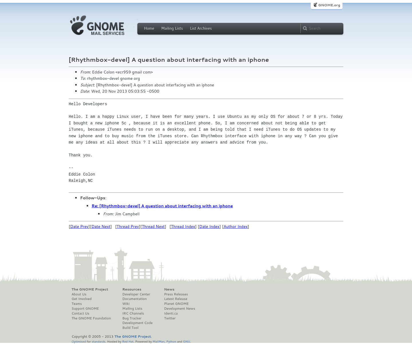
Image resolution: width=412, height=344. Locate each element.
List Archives (201, 28)
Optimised (79, 341)
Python (171, 341)
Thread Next (153, 226)
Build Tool (130, 327)
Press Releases (176, 294)
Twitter (169, 318)
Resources (131, 289)
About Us (79, 294)
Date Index (209, 226)
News (169, 289)
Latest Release (175, 299)
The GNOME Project (90, 289)
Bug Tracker (132, 318)
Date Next (100, 226)
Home (149, 28)
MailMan (158, 341)
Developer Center (136, 294)
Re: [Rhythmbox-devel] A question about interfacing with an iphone (162, 206)
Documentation (134, 299)
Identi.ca (171, 313)
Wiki (126, 303)
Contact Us (80, 313)
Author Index (235, 226)
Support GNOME (85, 308)
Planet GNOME (176, 303)
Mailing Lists (172, 28)
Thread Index (183, 226)
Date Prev (79, 226)
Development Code (137, 323)
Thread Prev (128, 226)
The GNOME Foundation (91, 318)
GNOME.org (329, 5)
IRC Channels (133, 313)
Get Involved (82, 299)
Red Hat (128, 341)
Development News (179, 308)
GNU (186, 341)
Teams (77, 303)
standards (98, 341)
